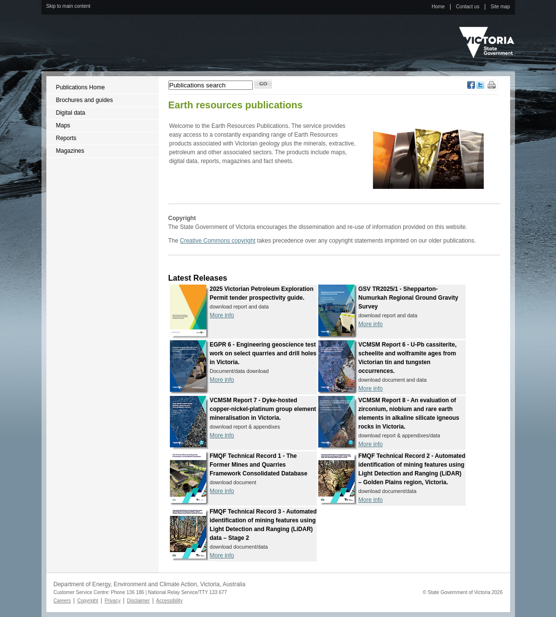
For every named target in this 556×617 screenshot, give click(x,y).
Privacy (112, 600)
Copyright (87, 600)
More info (222, 315)
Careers (62, 600)
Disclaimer (138, 600)
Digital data (70, 112)
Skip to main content (68, 6)
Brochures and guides (84, 100)
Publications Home (80, 87)
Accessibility (169, 600)
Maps (63, 125)
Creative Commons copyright (218, 240)
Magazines (70, 150)
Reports (66, 138)
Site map (500, 6)
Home (438, 6)
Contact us (467, 6)
